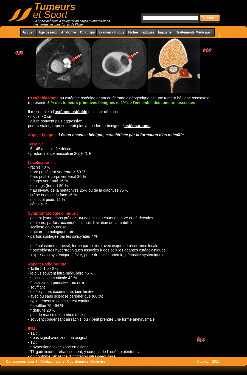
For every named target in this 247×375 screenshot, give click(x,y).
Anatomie (68, 32)
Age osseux (47, 32)
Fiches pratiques (141, 32)
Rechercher (209, 18)
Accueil (28, 32)
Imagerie (165, 32)
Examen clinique (112, 32)
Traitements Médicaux (193, 32)
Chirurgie (87, 32)
